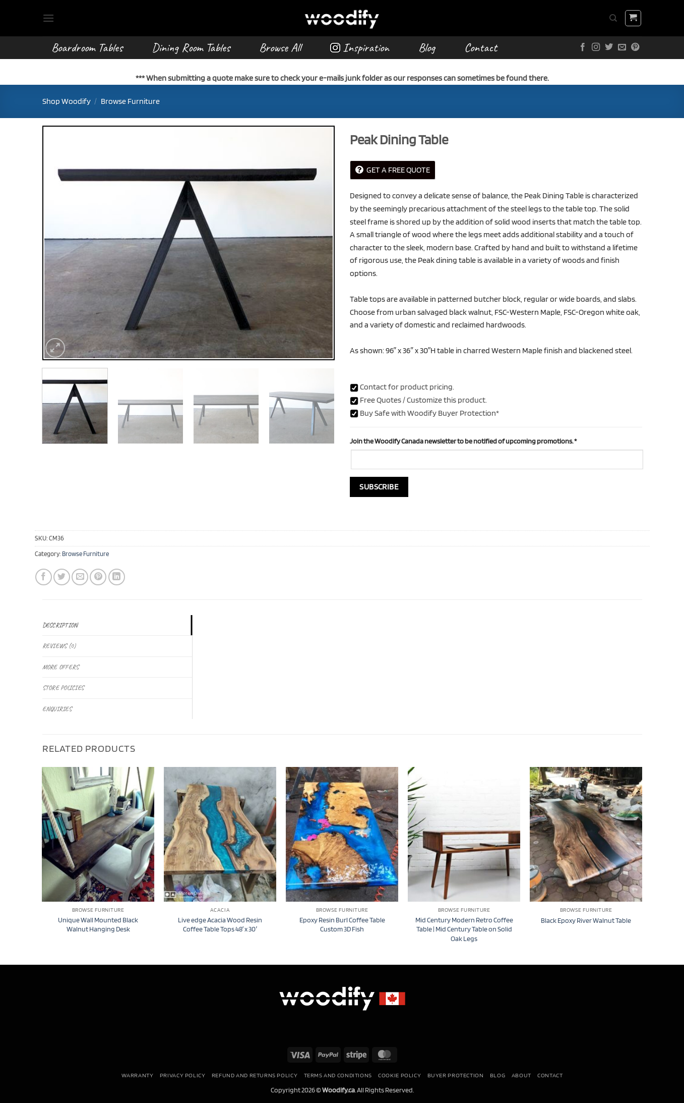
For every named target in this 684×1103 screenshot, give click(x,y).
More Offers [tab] (60, 667)
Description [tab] (60, 625)
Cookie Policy (399, 1075)
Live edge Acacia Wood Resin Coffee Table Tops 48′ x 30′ (220, 924)
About (521, 1075)
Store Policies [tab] (63, 688)
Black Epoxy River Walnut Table (586, 920)
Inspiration (359, 47)
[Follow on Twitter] (609, 47)
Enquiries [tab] (57, 709)
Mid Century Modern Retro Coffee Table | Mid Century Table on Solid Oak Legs (464, 929)
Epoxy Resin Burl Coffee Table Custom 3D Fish (342, 924)
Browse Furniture (130, 101)
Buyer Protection (455, 1075)
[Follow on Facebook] (583, 47)
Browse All (280, 47)
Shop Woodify (66, 101)
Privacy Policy (183, 1075)
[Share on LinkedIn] (116, 577)
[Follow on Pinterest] (635, 47)
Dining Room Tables (191, 47)
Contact (480, 47)
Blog (426, 47)
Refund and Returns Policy (254, 1075)
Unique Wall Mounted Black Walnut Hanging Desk (98, 924)
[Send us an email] (622, 47)
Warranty (137, 1075)
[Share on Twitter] (61, 577)
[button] (48, 18)
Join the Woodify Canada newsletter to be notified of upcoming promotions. (463, 440)
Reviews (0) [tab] (59, 646)
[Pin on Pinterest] (98, 577)
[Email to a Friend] (80, 577)
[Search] (613, 18)
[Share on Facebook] (43, 577)
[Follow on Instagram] (596, 47)
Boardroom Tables (86, 47)
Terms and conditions (338, 1075)
